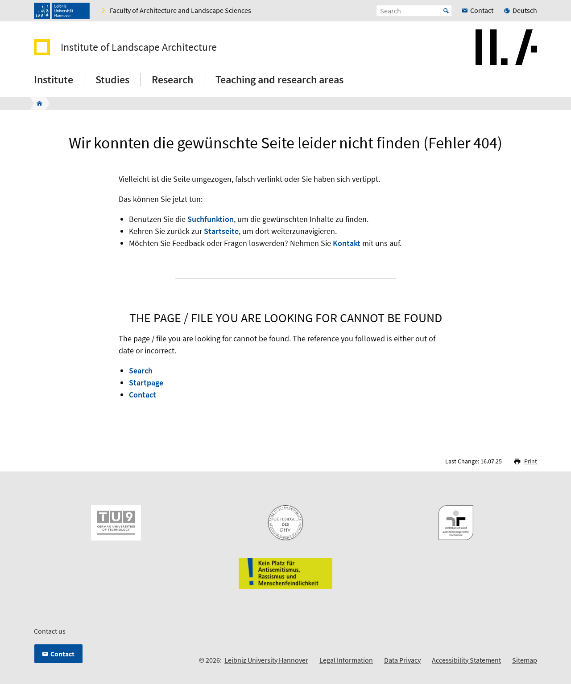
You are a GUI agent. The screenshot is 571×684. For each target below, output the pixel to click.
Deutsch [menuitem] (525, 10)
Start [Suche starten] (446, 10)
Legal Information (346, 659)
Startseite (221, 231)
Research (172, 79)
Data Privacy (402, 659)
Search (141, 370)
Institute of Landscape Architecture (139, 47)
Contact (142, 394)
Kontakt (346, 243)
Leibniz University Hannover (266, 659)
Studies (112, 79)
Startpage (146, 382)
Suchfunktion (210, 219)
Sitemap (524, 659)
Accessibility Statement (466, 659)
